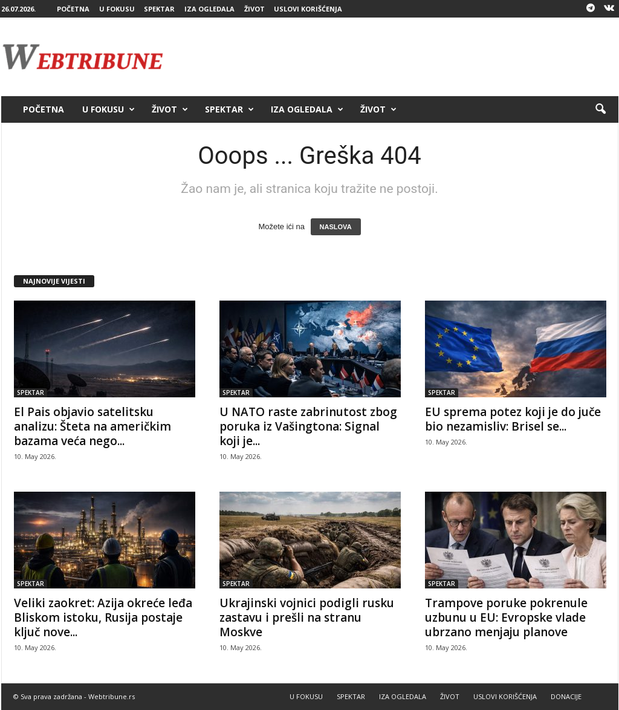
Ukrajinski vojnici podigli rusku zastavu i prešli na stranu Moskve (306, 617)
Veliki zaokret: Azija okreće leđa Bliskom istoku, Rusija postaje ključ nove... (103, 617)
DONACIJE (566, 696)
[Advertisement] (398, 57)
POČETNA (73, 8)
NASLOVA (336, 226)
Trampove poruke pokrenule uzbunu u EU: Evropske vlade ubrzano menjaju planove (506, 617)
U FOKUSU (117, 8)
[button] (600, 109)
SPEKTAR (159, 8)
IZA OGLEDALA (209, 8)
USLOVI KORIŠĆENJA (308, 8)
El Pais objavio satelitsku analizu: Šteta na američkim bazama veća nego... (92, 426)
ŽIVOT (254, 8)
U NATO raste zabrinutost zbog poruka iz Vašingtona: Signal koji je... (308, 426)
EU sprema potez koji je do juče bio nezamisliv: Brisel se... (513, 419)
